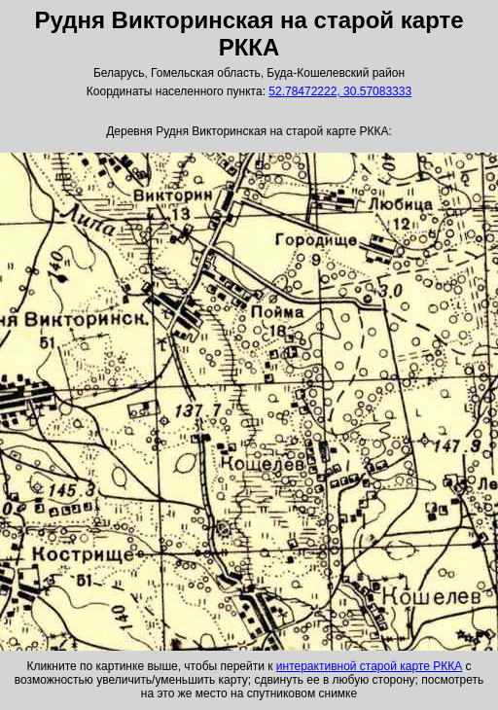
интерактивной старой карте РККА (369, 666)
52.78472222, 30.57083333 (339, 91)
